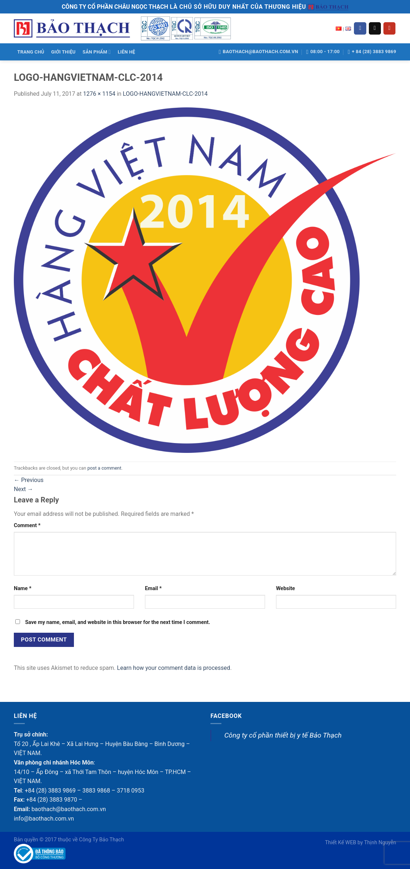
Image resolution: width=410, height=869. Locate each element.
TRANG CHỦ (30, 52)
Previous (29, 480)
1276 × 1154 (99, 93)
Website (285, 588)
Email (153, 588)
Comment (27, 525)
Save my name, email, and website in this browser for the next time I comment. (117, 622)
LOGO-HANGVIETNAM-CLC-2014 (165, 93)
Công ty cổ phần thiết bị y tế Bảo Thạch (283, 735)
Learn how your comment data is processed (173, 667)
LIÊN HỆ (126, 52)
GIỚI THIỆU (63, 52)
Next (23, 489)
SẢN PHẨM (97, 51)
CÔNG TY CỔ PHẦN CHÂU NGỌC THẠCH (115, 6)
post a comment (104, 468)
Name (22, 588)
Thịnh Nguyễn (380, 843)
